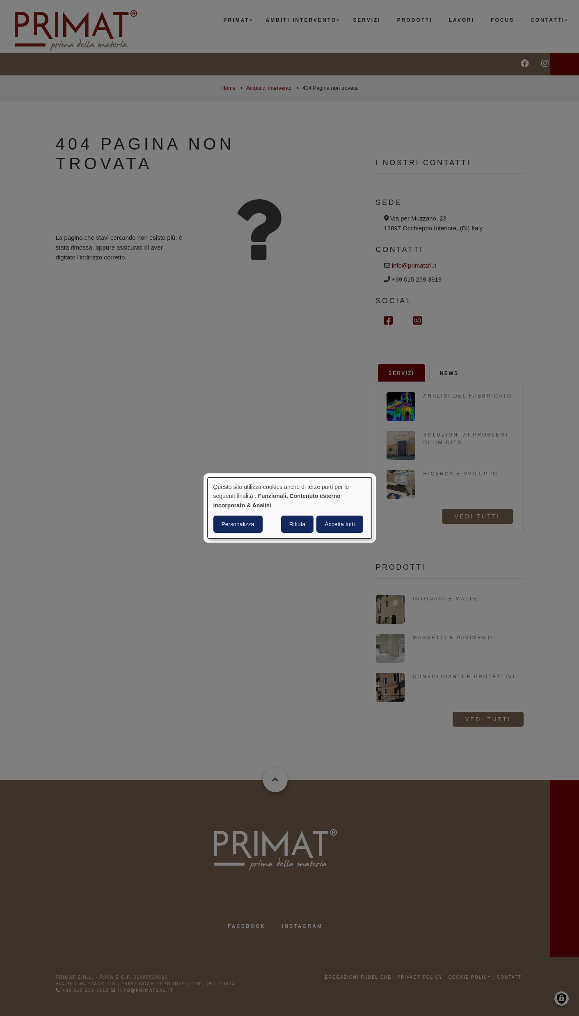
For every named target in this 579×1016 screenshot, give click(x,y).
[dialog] (290, 508)
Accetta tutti (340, 524)
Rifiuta (297, 524)
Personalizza (238, 524)
